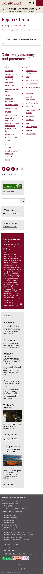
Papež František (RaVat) (10, 554)
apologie (29, 93)
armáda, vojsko (32, 103)
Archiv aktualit (8, 484)
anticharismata (32, 80)
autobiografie (31, 127)
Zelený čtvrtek (10, 434)
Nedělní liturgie (13, 306)
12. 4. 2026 (13, 227)
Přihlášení (8, 209)
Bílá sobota (8, 322)
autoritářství (31, 134)
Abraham (9, 70)
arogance (29, 106)
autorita (29, 130)
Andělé (29, 67)
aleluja (7, 144)
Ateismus (29, 120)
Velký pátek (9, 340)
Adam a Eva (10, 85)
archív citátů (29, 11)
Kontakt (21, 565)
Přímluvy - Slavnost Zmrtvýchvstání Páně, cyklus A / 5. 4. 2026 (12, 358)
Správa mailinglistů (13, 213)
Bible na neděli (10, 223)
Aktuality (7, 315)
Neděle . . (6, 241)
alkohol (8, 147)
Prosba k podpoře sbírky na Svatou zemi (12, 383)
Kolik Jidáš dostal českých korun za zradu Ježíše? (12, 449)
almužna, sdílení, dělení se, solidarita (12, 153)
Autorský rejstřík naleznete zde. (15, 25)
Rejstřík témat (11, 174)
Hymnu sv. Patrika (13, 544)
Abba (7, 67)
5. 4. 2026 (6, 227)
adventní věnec (11, 104)
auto (27, 123)
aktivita (8, 140)
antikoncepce (31, 84)
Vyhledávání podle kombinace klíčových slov (20, 30)
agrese (8, 112)
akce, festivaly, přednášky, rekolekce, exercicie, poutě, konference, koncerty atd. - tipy (12, 123)
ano (27, 77)
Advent (8, 95)
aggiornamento (11, 108)
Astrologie (30, 116)
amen (7, 160)
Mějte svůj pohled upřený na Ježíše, (21, 9)
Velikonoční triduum (9, 406)
